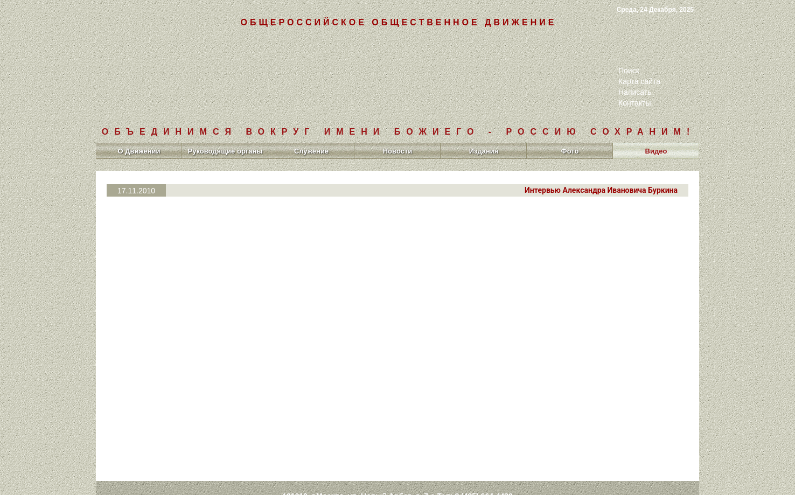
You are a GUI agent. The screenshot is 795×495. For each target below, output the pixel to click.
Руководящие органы (225, 151)
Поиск (628, 70)
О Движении (138, 151)
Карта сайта (639, 81)
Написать (634, 92)
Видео (656, 151)
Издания (484, 151)
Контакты (634, 103)
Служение (311, 151)
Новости (398, 151)
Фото (570, 151)
